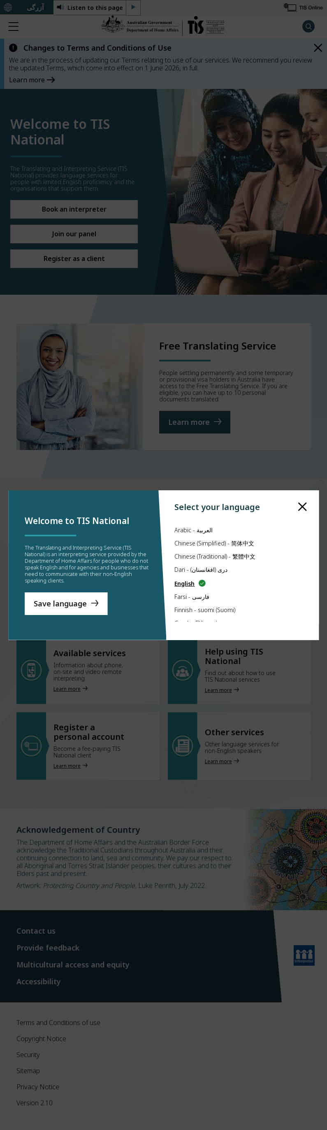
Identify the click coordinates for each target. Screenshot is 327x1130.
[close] (302, 493)
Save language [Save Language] (60, 603)
